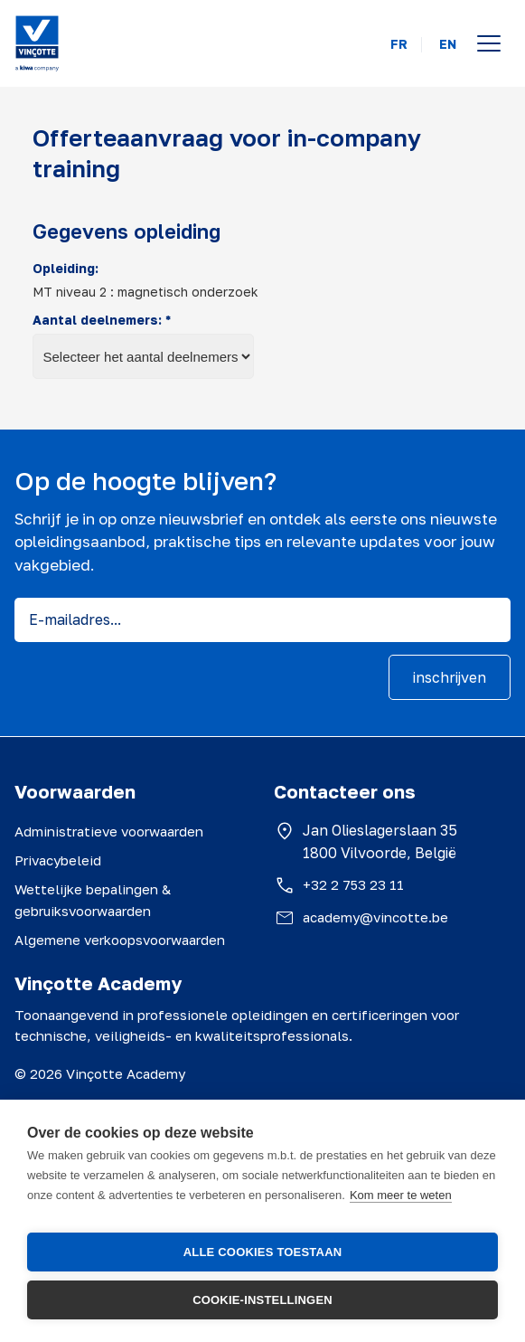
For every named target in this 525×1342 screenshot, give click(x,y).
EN (447, 44)
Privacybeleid (57, 860)
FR (399, 44)
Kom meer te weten (401, 1195)
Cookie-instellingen (262, 1300)
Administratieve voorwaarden (108, 831)
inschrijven (449, 677)
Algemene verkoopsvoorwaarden (119, 939)
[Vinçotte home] (37, 43)
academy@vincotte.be (375, 917)
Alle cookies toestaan (262, 1252)
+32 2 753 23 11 (353, 884)
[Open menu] (489, 43)
